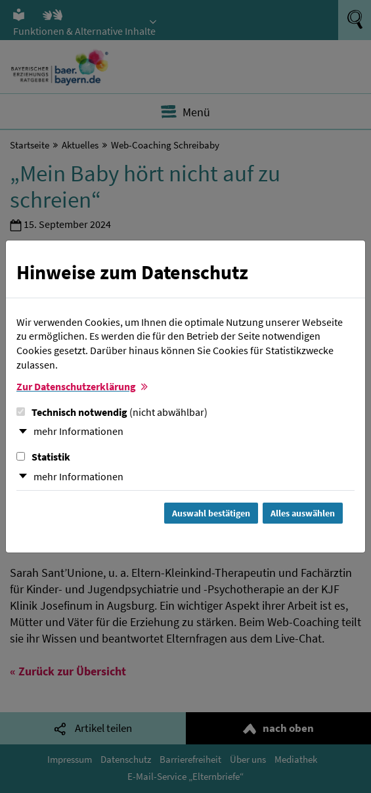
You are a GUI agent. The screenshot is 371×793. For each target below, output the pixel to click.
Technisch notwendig (111, 412)
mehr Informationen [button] (78, 431)
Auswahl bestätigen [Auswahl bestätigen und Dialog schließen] (211, 513)
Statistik (43, 456)
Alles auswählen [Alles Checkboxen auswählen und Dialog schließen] (303, 513)
